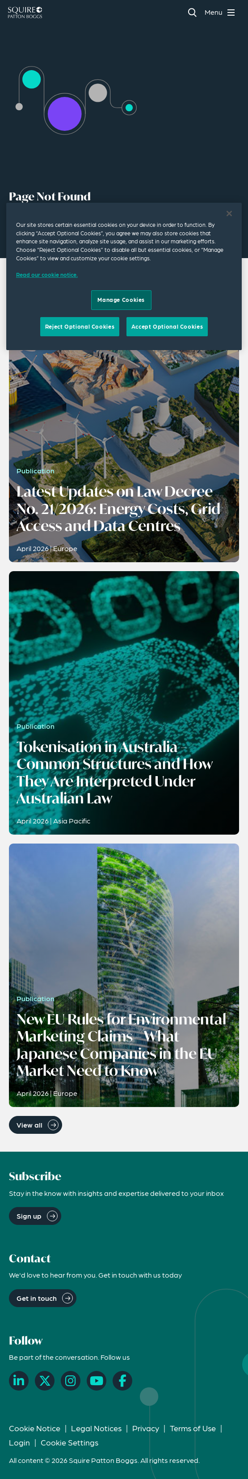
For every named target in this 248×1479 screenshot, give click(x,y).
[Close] (229, 213)
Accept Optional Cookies (167, 326)
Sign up (29, 1215)
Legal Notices (96, 1428)
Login (19, 1442)
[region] (124, 276)
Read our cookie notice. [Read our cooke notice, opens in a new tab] (47, 274)
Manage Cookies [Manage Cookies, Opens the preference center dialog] (121, 299)
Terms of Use (193, 1428)
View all (29, 1124)
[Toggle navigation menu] (221, 12)
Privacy (145, 1428)
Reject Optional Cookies (79, 326)
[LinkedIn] (19, 1381)
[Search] (191, 12)
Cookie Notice (34, 1428)
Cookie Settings (69, 1442)
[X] (45, 1381)
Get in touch (37, 1298)
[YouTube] (96, 1381)
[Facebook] (122, 1381)
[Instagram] (70, 1381)
